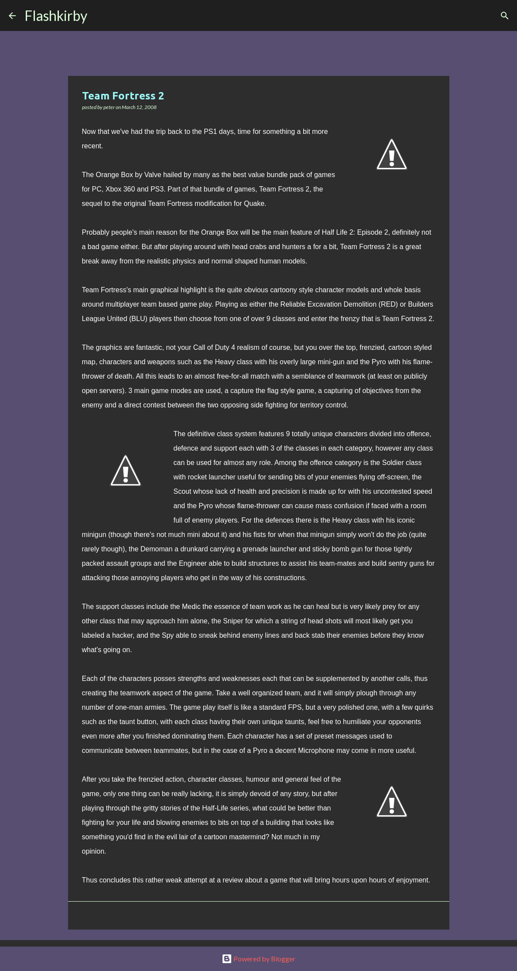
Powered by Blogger (258, 958)
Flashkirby (55, 15)
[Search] (99, 15)
